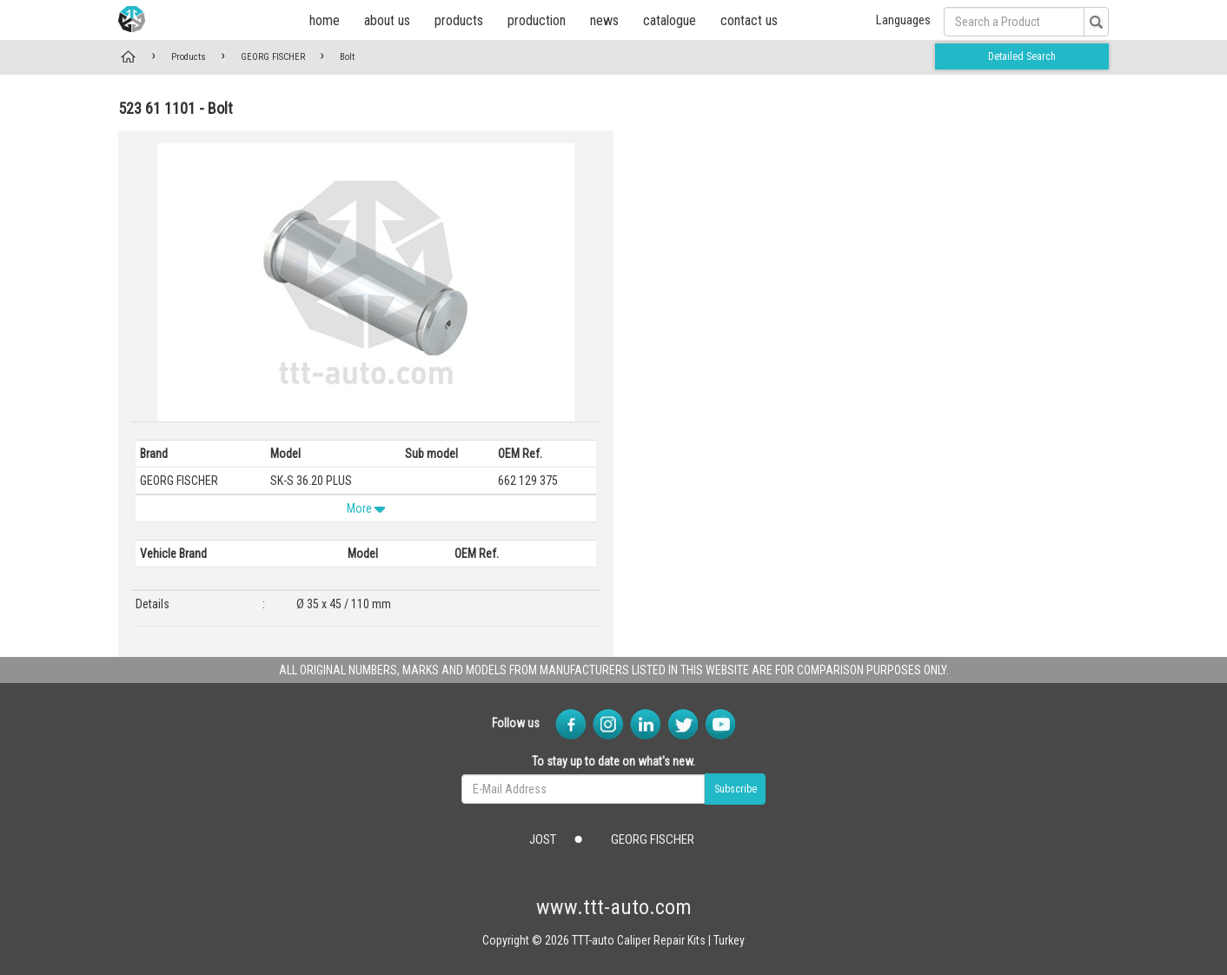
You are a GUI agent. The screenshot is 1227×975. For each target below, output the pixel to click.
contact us (749, 20)
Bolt (347, 57)
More (366, 508)
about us (387, 20)
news (604, 20)
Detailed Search (1022, 56)
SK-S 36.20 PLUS (311, 481)
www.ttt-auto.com (614, 907)
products (458, 20)
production (536, 20)
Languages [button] (903, 20)
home (324, 20)
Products (188, 57)
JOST (542, 839)
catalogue (669, 20)
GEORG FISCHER (273, 57)
